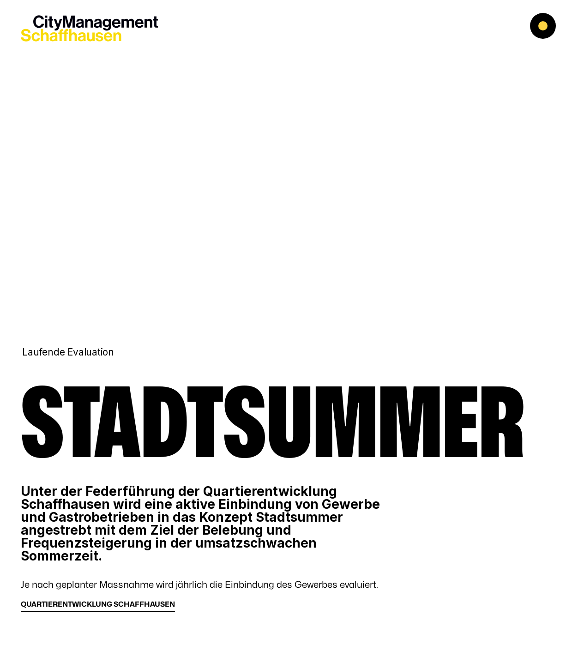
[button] (550, 27)
